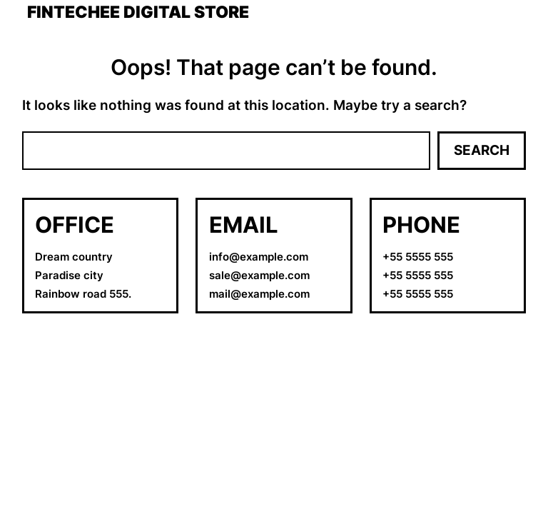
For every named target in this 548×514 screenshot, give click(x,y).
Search (481, 150)
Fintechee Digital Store (138, 12)
